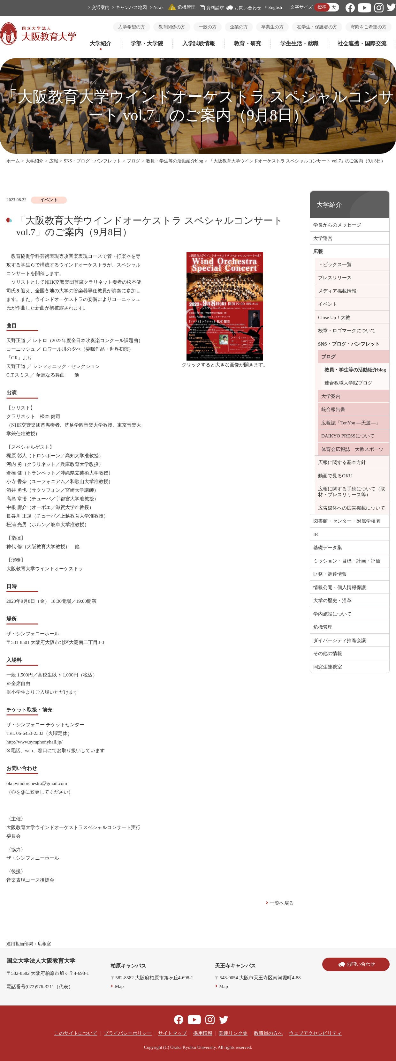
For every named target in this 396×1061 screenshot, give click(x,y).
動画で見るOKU (335, 475)
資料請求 (212, 7)
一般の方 (208, 27)
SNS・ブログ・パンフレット (92, 161)
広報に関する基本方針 (342, 462)
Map (119, 986)
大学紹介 (100, 44)
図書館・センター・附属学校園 (346, 521)
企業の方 (239, 27)
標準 (321, 7)
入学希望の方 (131, 27)
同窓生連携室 (327, 666)
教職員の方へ (268, 1033)
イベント (327, 304)
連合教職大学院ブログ (348, 382)
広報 (53, 161)
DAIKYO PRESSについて (348, 435)
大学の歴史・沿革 (332, 600)
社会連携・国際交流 (362, 44)
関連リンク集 (233, 1033)
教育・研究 (247, 44)
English (275, 7)
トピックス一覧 (335, 264)
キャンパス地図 (131, 7)
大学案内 (330, 396)
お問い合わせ (243, 7)
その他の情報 (327, 653)
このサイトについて (75, 1033)
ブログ (133, 161)
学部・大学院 (147, 44)
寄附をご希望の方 (368, 27)
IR (315, 534)
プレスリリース (335, 277)
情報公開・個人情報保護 (339, 587)
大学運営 (322, 238)
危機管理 (181, 7)
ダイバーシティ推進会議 (339, 640)
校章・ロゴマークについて (347, 330)
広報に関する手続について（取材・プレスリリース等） (351, 491)
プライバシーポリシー (128, 1033)
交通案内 (101, 7)
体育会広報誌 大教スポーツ (352, 449)
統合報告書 (333, 409)
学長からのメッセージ (337, 225)
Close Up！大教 (334, 317)
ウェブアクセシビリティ (315, 1033)
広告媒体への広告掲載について (351, 508)
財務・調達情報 (330, 574)
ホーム (13, 161)
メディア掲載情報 (337, 291)
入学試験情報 (198, 44)
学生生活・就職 (299, 44)
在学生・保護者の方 (317, 27)
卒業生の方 (272, 27)
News (158, 7)
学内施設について (332, 613)
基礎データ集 (327, 547)
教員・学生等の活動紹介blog (174, 161)
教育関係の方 (171, 27)
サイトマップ (172, 1033)
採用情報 (202, 1033)
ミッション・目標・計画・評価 (346, 561)
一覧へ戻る (282, 903)
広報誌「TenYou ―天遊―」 (350, 422)
